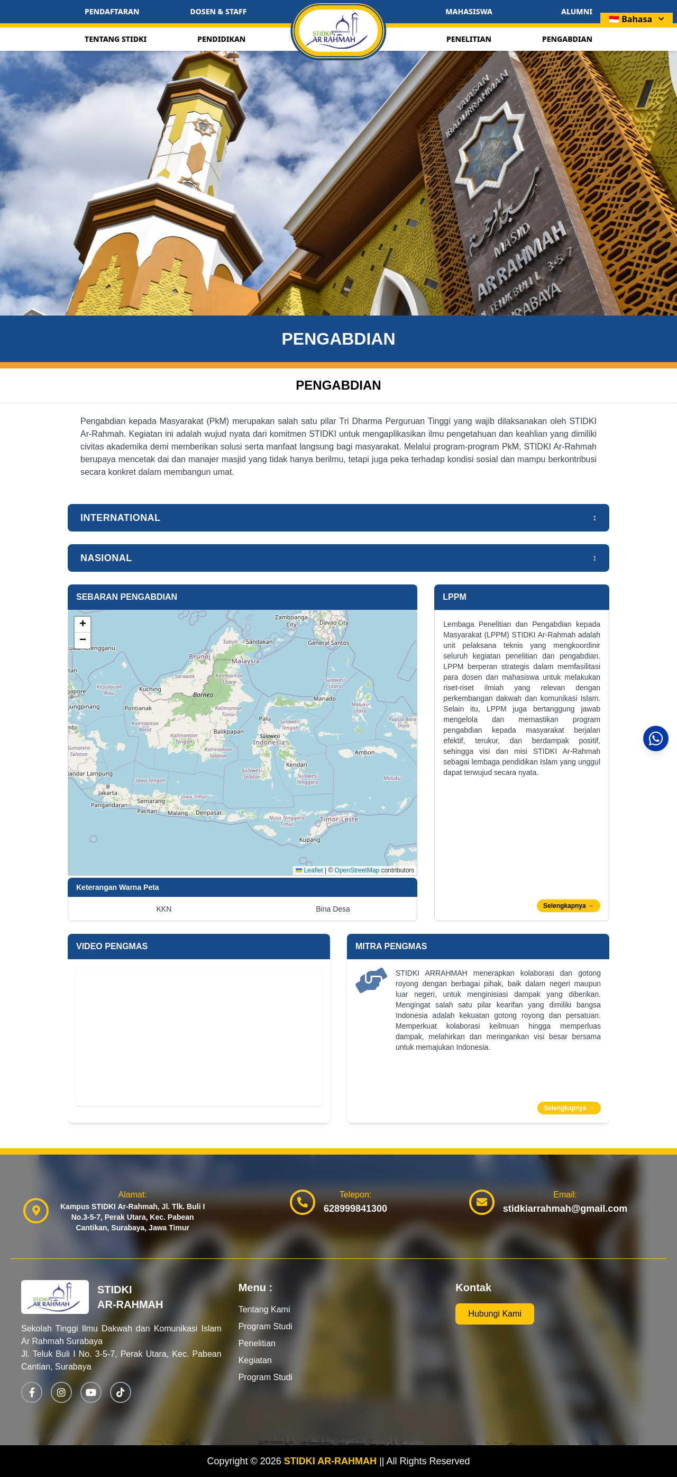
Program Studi (265, 1326)
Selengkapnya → (568, 905)
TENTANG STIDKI (116, 39)
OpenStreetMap (357, 870)
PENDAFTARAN (112, 11)
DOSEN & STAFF (218, 11)
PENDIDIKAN (221, 39)
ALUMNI (576, 11)
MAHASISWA (468, 11)
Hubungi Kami (495, 1313)
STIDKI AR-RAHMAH (331, 1461)
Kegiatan (255, 1360)
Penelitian (257, 1343)
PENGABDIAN (567, 39)
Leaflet (309, 870)
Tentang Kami (264, 1309)
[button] (82, 625)
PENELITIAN (468, 39)
